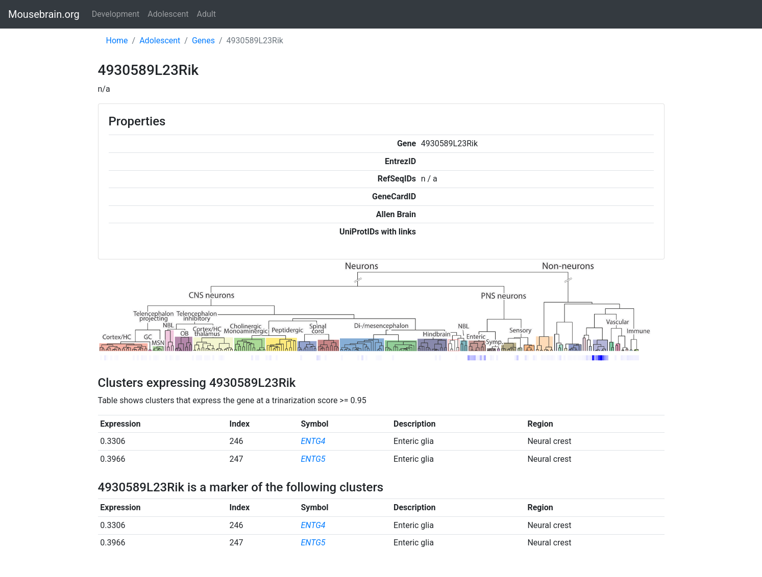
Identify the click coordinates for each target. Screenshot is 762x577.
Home (117, 40)
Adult (206, 14)
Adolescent (168, 14)
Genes (203, 40)
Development (116, 14)
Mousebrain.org (44, 14)
